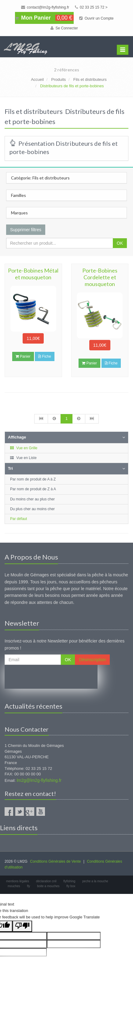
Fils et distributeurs (90, 79)
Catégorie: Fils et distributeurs (40, 177)
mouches (14, 886)
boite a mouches (48, 886)
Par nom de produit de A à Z (33, 479)
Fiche (44, 356)
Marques (19, 212)
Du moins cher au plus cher (32, 499)
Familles (18, 195)
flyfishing (69, 881)
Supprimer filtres (25, 229)
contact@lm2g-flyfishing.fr (45, 7)
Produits (58, 79)
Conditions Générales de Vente (55, 861)
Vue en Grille (23, 448)
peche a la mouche (95, 881)
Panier (23, 356)
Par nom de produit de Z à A (33, 489)
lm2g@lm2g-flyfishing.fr (39, 780)
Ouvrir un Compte (96, 18)
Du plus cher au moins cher (32, 509)
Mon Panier (44, 18)
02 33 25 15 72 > (91, 7)
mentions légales (17, 881)
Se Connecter (64, 28)
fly (28, 886)
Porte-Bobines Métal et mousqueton (33, 274)
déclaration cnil (46, 881)
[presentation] (51, 677)
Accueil (37, 79)
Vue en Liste (23, 458)
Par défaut (18, 519)
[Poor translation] (22, 926)
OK (120, 243)
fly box (70, 886)
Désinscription (92, 659)
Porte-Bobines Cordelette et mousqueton (99, 277)
